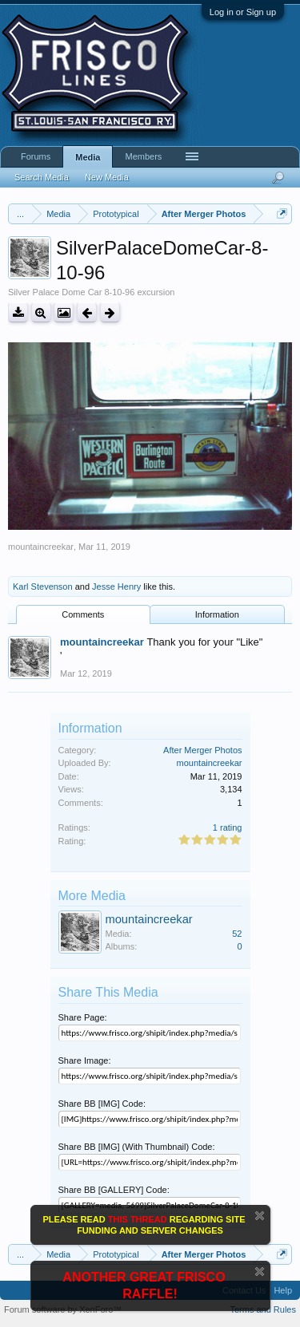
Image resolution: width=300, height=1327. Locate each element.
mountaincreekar (41, 546)
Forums (35, 156)
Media (87, 157)
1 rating (227, 827)
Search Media (41, 177)
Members (143, 156)
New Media (107, 177)
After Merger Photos (202, 750)
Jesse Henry (116, 586)
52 (237, 933)
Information (217, 614)
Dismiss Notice (260, 1216)
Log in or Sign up (243, 12)
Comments (83, 614)
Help (283, 1290)
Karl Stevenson (43, 586)
